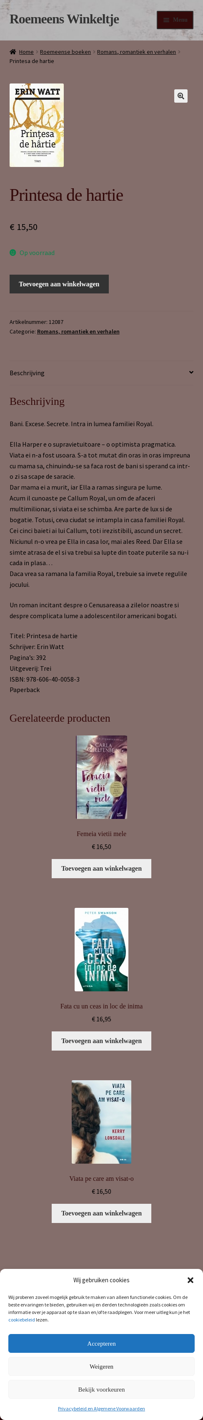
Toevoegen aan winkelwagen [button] (101, 868)
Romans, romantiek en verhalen (136, 52)
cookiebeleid (21, 1319)
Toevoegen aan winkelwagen (59, 284)
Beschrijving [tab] (27, 373)
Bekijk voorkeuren (101, 1389)
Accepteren (101, 1343)
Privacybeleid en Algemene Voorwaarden (101, 1408)
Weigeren (101, 1366)
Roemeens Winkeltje (64, 18)
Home (26, 52)
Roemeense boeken (65, 52)
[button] (190, 1280)
